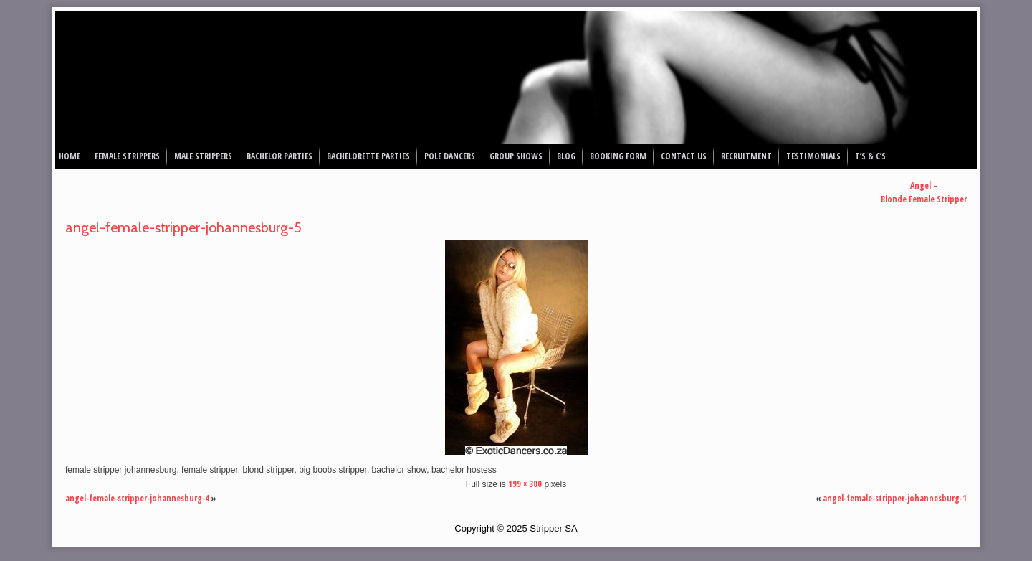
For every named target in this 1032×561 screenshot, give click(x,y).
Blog (566, 156)
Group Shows (516, 156)
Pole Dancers (449, 156)
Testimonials (813, 156)
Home (69, 156)
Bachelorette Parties (368, 156)
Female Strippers (127, 156)
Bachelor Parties (279, 156)
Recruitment (746, 156)
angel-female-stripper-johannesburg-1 (895, 498)
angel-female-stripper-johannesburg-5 (183, 227)
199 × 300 (525, 484)
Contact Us (684, 156)
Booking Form (618, 156)
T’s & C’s (870, 156)
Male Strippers (203, 156)
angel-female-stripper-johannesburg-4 (137, 498)
